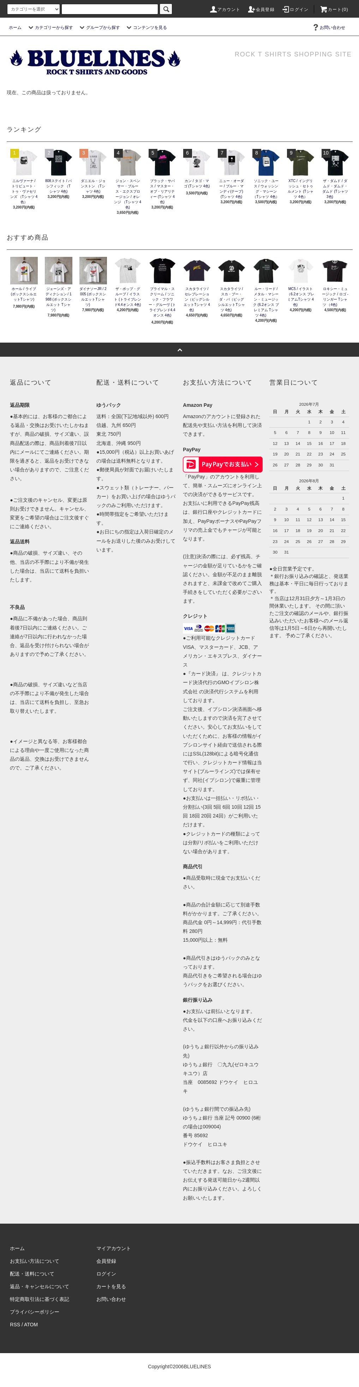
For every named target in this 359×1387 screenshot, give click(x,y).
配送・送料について (32, 1274)
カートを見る (111, 1286)
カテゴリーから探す (49, 27)
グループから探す (99, 27)
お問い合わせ (328, 27)
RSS (15, 1324)
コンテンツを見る (146, 27)
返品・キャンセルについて (39, 1286)
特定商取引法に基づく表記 (39, 1299)
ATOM (31, 1324)
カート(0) (333, 9)
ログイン (295, 9)
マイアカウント (113, 1248)
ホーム (15, 27)
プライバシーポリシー (34, 1312)
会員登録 (261, 9)
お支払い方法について (34, 1261)
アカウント (225, 9)
